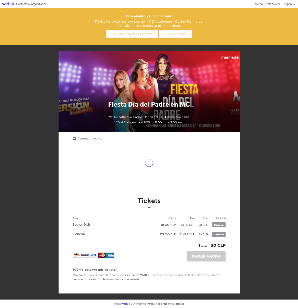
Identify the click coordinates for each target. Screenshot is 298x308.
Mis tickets (273, 4)
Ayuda (259, 4)
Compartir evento (87, 138)
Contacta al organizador (31, 4)
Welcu (8, 4)
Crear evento (175, 34)
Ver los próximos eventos (132, 34)
